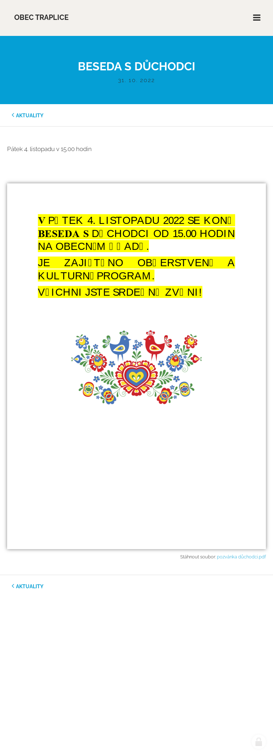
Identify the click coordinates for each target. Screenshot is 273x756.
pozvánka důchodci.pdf (241, 556)
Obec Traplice (41, 18)
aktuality (29, 115)
